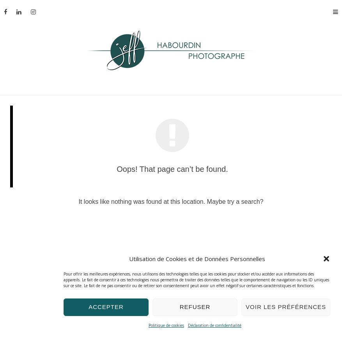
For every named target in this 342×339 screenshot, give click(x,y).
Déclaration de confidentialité (214, 325)
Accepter (106, 307)
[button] (326, 259)
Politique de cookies (166, 325)
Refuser (195, 307)
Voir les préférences (286, 307)
